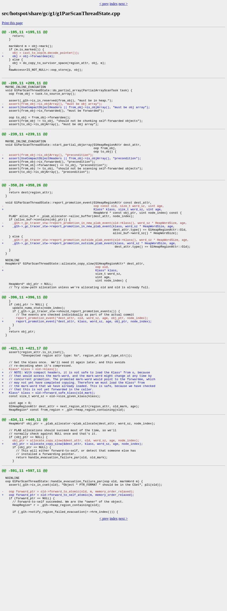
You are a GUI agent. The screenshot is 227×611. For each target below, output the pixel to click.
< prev (104, 4)
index (114, 4)
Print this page (12, 23)
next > (123, 4)
